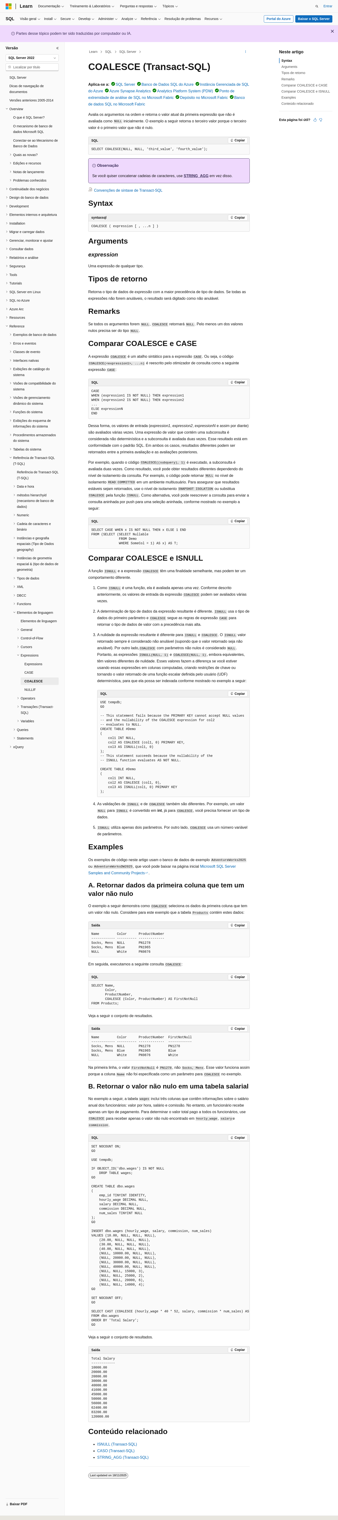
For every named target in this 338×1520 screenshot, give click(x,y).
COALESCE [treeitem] (33, 681)
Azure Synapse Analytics (130, 91)
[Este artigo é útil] (315, 120)
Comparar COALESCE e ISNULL (305, 91)
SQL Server (127, 52)
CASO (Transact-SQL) (115, 1451)
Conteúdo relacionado (297, 103)
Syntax (286, 60)
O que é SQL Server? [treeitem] (29, 117)
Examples (288, 97)
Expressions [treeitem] (33, 664)
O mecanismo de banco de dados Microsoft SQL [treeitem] (32, 129)
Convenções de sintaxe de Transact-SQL (128, 190)
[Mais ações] (246, 52)
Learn (93, 52)
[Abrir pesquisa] (317, 6)
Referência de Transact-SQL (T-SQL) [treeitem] (37, 475)
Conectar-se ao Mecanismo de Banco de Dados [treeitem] (35, 143)
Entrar (327, 6)
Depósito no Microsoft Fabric (204, 98)
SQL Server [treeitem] (18, 77)
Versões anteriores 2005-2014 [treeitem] (31, 100)
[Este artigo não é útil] (320, 120)
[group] (169, 1236)
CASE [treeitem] (28, 672)
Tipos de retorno (293, 73)
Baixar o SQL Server (314, 19)
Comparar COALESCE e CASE (304, 85)
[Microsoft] (9, 6)
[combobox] (32, 58)
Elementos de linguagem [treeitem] (39, 621)
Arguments (289, 67)
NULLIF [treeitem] (30, 690)
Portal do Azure (278, 19)
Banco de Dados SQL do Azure (168, 84)
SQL (108, 52)
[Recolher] (57, 48)
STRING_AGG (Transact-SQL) (123, 1457)
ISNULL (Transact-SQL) (117, 1444)
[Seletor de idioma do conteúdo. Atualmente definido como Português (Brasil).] (24, 1512)
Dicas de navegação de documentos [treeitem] (26, 89)
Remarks (288, 79)
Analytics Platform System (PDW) (185, 91)
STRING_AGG (196, 176)
